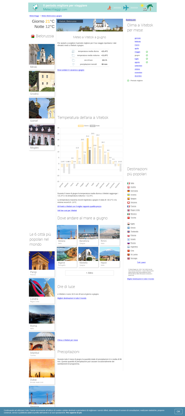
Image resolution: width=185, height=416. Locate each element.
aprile (137, 48)
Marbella (83, 263)
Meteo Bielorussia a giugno (52, 16)
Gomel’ (34, 120)
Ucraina (133, 195)
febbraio (138, 41)
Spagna (133, 198)
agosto (137, 62)
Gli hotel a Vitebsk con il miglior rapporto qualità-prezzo (79, 206)
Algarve (61, 263)
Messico (134, 214)
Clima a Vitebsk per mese (67, 340)
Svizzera (134, 202)
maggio (137, 52)
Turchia (33, 355)
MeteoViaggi (34, 16)
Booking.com (131, 20)
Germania (134, 191)
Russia (133, 243)
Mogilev (34, 147)
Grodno (34, 93)
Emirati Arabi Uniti (36, 382)
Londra (34, 298)
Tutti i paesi (141, 262)
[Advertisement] (89, 91)
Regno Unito (34, 302)
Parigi (33, 272)
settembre (138, 66)
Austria (133, 187)
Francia (33, 275)
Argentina (134, 247)
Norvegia (134, 258)
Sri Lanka (134, 254)
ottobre (137, 69)
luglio (137, 59)
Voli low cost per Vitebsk (67, 210)
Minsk (33, 66)
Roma (33, 325)
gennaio (138, 38)
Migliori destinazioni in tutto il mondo (71, 298)
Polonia (133, 235)
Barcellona (84, 241)
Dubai (33, 379)
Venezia (61, 241)
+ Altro (89, 273)
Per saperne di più (74, 413)
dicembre (138, 76)
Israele (133, 239)
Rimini (104, 241)
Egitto (133, 224)
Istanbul (34, 352)
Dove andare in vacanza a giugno (70, 70)
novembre (138, 72)
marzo (137, 45)
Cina (132, 251)
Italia (32, 328)
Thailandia (134, 231)
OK (178, 411)
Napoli (104, 263)
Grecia (133, 228)
